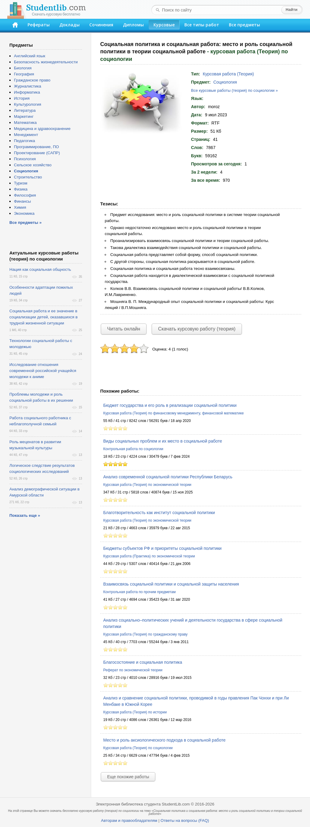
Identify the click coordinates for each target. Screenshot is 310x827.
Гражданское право (32, 80)
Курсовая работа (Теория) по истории (135, 712)
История (22, 98)
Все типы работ (201, 25)
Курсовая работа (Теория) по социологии (138, 748)
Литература (25, 110)
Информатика (27, 92)
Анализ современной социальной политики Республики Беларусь (167, 476)
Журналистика (27, 86)
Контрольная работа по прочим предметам (139, 592)
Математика (25, 122)
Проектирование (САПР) (37, 153)
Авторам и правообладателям (129, 820)
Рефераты (39, 25)
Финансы (22, 201)
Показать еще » (24, 515)
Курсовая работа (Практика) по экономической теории (149, 556)
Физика (21, 189)
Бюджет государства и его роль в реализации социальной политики (169, 405)
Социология (225, 82)
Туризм (20, 183)
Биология (22, 68)
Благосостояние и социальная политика (142, 662)
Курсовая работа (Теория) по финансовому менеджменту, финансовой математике (173, 413)
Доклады (69, 25)
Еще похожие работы (128, 776)
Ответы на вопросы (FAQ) (184, 820)
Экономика (24, 213)
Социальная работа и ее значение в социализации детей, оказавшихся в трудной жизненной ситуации (43, 317)
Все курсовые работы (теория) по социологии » (234, 90)
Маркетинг (24, 116)
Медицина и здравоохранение (42, 128)
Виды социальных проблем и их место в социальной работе (162, 441)
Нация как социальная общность (40, 269)
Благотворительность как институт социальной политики (159, 512)
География (24, 74)
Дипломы (133, 25)
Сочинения (101, 25)
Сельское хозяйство (32, 165)
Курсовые (164, 25)
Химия (20, 207)
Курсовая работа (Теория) (228, 73)
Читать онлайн (123, 328)
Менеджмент (26, 134)
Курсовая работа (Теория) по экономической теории (147, 485)
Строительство (28, 177)
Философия (25, 195)
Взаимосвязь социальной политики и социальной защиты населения (171, 584)
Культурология (27, 104)
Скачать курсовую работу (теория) (197, 328)
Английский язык (29, 56)
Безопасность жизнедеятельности (46, 62)
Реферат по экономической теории (132, 670)
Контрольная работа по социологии (133, 449)
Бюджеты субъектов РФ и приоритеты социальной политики (162, 548)
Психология (25, 159)
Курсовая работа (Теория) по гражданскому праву (145, 634)
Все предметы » (25, 222)
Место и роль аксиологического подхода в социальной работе (164, 740)
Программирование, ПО (36, 146)
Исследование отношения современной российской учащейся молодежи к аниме (42, 370)
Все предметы (244, 25)
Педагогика (24, 140)
